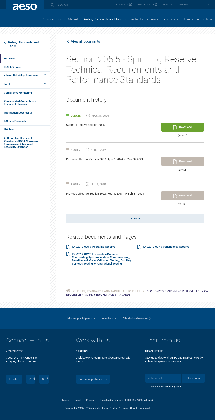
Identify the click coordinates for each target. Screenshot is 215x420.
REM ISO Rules (12, 66)
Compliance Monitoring (18, 92)
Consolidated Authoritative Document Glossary (20, 102)
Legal (78, 400)
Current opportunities (91, 379)
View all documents (85, 41)
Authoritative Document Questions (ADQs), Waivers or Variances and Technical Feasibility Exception (21, 142)
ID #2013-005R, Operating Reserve (93, 246)
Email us (14, 379)
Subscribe (193, 378)
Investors (107, 318)
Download (185, 127)
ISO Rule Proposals (15, 121)
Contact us (201, 4)
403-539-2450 (14, 351)
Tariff (7, 84)
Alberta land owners (135, 318)
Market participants (79, 318)
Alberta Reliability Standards (21, 75)
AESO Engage (145, 4)
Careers (182, 4)
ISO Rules (9, 58)
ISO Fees (9, 129)
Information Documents (18, 112)
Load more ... (135, 218)
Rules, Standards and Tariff (23, 44)
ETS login (122, 4)
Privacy (90, 400)
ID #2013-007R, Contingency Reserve (166, 246)
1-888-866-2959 (133, 400)
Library (167, 4)
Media (65, 400)
